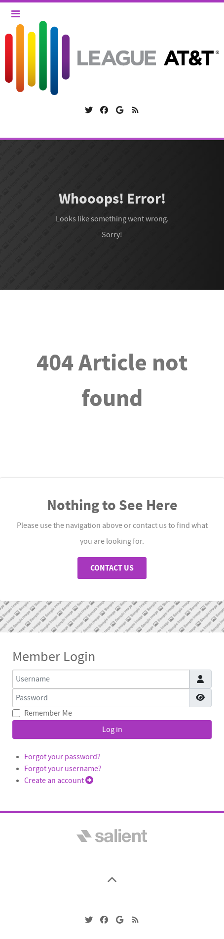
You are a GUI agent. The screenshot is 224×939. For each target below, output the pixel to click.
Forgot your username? (63, 768)
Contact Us (112, 568)
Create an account (58, 780)
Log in (112, 729)
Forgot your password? (62, 756)
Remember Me (48, 713)
